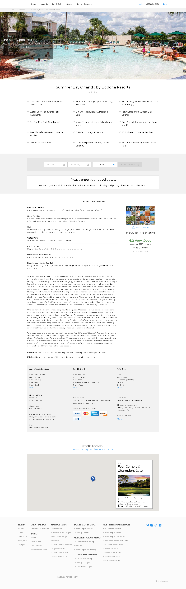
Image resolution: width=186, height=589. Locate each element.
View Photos (140, 227)
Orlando (22, 10)
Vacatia (33, 538)
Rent (33, 4)
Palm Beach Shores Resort (112, 529)
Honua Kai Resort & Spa (59, 537)
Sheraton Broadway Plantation (61, 545)
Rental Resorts (36, 542)
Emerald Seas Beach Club (111, 560)
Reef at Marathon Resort (111, 556)
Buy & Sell (57, 4)
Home (13, 10)
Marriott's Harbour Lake (59, 556)
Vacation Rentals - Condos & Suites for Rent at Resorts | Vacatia (23, 3)
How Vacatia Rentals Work (40, 529)
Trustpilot (90, 579)
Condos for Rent (36, 546)
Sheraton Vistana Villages (59, 553)
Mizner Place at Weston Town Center (115, 541)
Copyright (21, 545)
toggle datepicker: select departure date (79, 164)
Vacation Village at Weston (112, 533)
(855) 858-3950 (152, 4)
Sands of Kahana (56, 529)
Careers (20, 533)
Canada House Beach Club (112, 553)
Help (165, 4)
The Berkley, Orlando (81, 533)
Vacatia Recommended (39, 550)
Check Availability (130, 164)
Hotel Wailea (55, 541)
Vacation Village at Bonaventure (114, 537)
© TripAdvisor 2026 (140, 251)
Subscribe (43, 4)
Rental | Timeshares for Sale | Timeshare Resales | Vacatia (162, 577)
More (31, 387)
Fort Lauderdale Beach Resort (113, 545)
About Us (21, 529)
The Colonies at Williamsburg (84, 542)
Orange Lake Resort (57, 549)
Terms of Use (22, 537)
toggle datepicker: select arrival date (55, 164)
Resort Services (84, 4)
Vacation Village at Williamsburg (85, 550)
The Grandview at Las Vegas (83, 559)
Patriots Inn (78, 546)
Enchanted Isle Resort (110, 549)
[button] (3, 54)
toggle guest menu (105, 164)
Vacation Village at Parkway (83, 529)
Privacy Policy (22, 541)
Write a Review (140, 248)
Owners (69, 4)
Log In (140, 4)
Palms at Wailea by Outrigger (61, 533)
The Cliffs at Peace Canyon (83, 567)
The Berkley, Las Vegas (82, 563)
